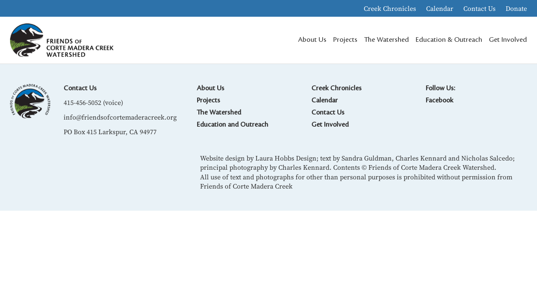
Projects (208, 100)
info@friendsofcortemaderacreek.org (120, 117)
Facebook (439, 100)
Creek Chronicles (390, 8)
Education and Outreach (232, 124)
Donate (516, 8)
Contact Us (479, 8)
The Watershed (219, 112)
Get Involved (330, 124)
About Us (210, 88)
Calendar (439, 8)
